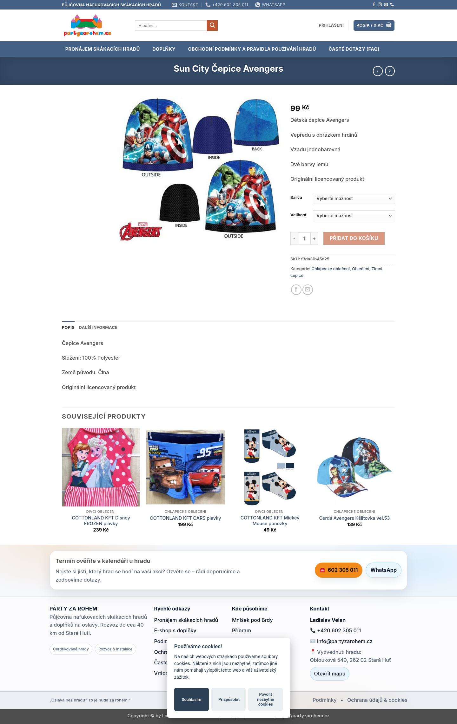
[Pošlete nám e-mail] (386, 5)
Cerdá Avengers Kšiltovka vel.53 (354, 518)
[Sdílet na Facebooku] (296, 289)
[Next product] (378, 71)
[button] (331, 25)
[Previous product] (390, 71)
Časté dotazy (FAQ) (353, 49)
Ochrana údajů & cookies (377, 700)
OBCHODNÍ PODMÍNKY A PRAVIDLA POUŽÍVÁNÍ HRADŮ (252, 49)
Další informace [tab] (98, 327)
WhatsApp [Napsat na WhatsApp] (383, 570)
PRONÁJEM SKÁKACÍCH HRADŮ (102, 49)
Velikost (298, 215)
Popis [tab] (68, 327)
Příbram (241, 630)
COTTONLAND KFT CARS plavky (185, 518)
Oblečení (360, 268)
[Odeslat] (212, 25)
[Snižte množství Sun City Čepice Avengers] (294, 238)
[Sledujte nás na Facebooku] (374, 5)
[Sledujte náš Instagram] (380, 5)
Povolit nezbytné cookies (265, 699)
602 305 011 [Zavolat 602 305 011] (339, 570)
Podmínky (325, 700)
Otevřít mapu (330, 673)
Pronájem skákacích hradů (186, 620)
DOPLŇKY (164, 49)
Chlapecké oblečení (331, 268)
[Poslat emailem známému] (307, 289)
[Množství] (304, 238)
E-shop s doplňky (175, 630)
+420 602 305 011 (335, 630)
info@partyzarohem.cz (341, 641)
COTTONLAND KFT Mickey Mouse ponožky (270, 520)
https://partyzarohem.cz (303, 715)
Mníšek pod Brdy (252, 620)
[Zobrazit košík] (374, 25)
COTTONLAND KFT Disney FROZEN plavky (101, 520)
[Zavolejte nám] (392, 5)
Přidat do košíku (354, 238)
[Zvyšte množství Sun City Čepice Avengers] (314, 238)
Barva (296, 197)
